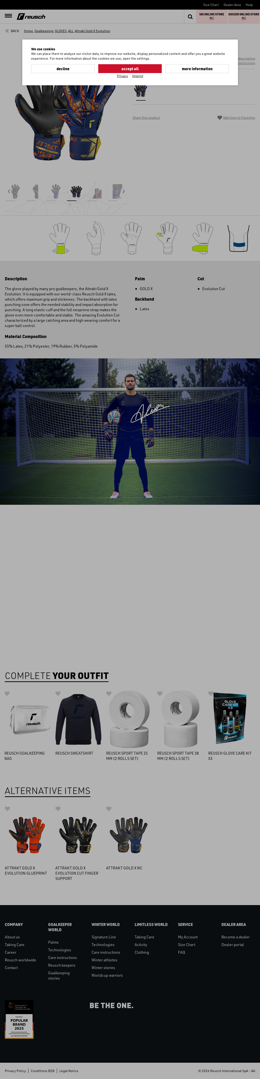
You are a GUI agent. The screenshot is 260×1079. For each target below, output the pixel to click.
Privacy (122, 76)
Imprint (137, 76)
